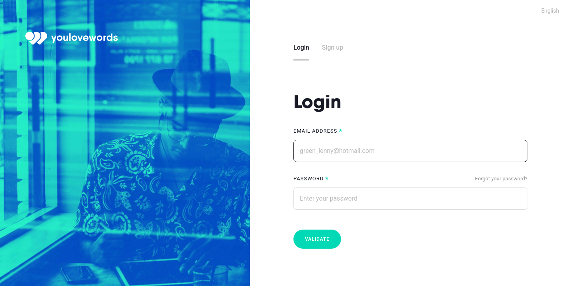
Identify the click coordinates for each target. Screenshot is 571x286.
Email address (315, 130)
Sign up (332, 47)
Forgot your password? (501, 178)
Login (301, 47)
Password (308, 178)
